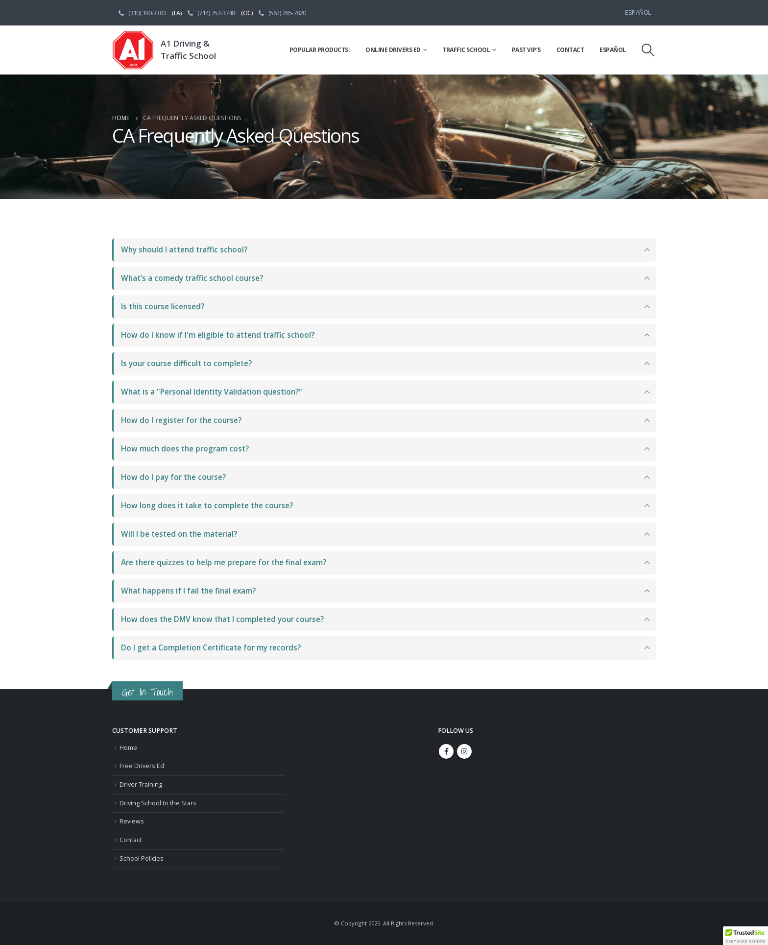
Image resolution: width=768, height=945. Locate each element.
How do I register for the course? (181, 420)
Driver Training (141, 784)
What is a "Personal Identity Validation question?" (211, 392)
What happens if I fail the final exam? (188, 591)
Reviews (132, 821)
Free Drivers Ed (142, 766)
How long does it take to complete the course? (207, 505)
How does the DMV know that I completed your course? (222, 619)
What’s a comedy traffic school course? (192, 278)
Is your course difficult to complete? (186, 363)
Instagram (464, 751)
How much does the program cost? (185, 449)
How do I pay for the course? (173, 477)
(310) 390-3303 (141, 13)
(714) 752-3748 (210, 13)
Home (128, 748)
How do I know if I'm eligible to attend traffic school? (217, 335)
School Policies (142, 858)
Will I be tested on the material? (179, 534)
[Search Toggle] (648, 50)
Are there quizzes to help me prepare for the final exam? (223, 562)
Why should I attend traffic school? (184, 250)
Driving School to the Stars (158, 803)
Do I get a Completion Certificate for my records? (211, 648)
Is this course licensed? (162, 306)
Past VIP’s (526, 50)
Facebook (446, 751)
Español (638, 12)
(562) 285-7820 (281, 13)
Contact (570, 50)
